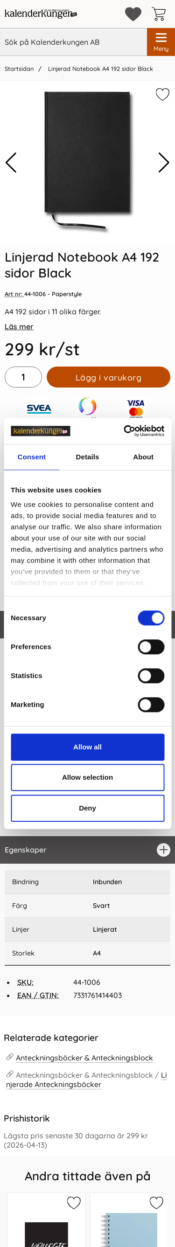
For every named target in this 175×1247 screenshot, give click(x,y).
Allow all (87, 747)
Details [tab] (87, 457)
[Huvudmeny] (161, 42)
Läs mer (19, 326)
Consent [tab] (31, 457)
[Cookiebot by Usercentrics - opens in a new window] (124, 431)
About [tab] (143, 457)
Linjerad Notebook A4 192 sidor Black (99, 68)
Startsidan (19, 68)
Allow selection (87, 777)
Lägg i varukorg (109, 377)
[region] (87, 850)
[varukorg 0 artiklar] (161, 14)
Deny (87, 808)
